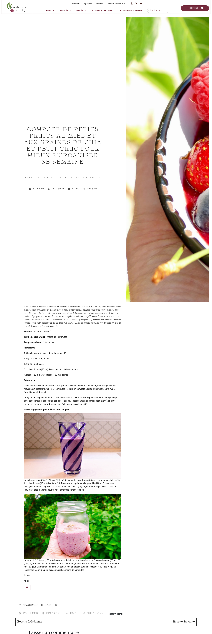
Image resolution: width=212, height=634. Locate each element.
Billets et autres (101, 10)
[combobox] (158, 10)
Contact (76, 4)
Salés (81, 10)
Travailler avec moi (116, 4)
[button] (36, 189)
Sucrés (65, 10)
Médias (99, 4)
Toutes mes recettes (129, 10)
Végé (50, 10)
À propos (88, 4)
